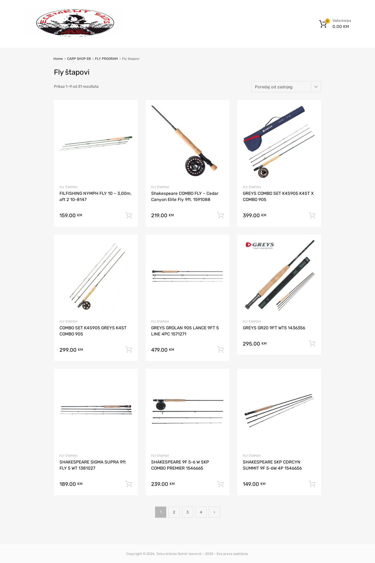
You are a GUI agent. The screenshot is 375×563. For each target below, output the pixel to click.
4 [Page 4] (201, 512)
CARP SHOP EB (79, 59)
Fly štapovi (68, 187)
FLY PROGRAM (106, 59)
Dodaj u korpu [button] (128, 215)
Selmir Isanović (190, 554)
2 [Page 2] (174, 512)
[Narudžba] (286, 86)
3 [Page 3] (187, 512)
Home (58, 59)
